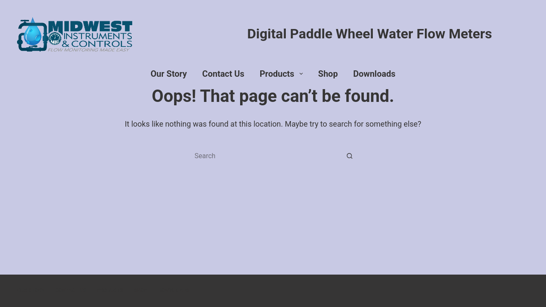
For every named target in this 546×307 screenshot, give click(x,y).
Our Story (169, 74)
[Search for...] (264, 156)
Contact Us (223, 74)
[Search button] (349, 156)
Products (283, 74)
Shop (328, 74)
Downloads (374, 74)
